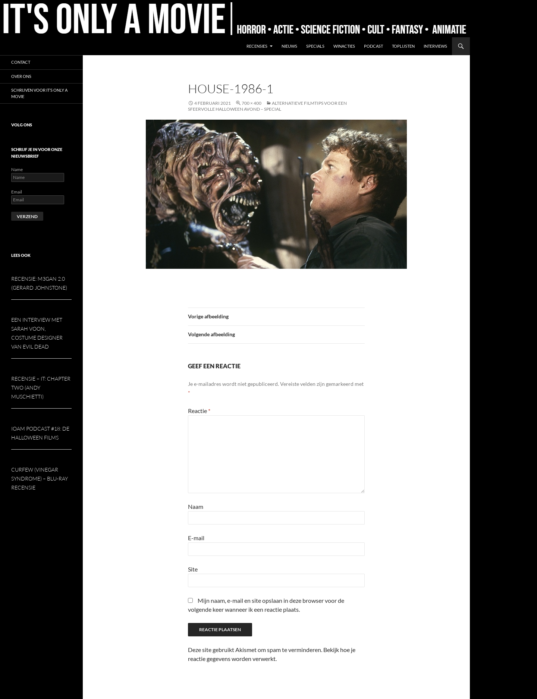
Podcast (373, 46)
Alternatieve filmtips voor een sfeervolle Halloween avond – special (267, 106)
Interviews (435, 46)
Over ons (21, 76)
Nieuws (289, 46)
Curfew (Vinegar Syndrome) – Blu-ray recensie (39, 478)
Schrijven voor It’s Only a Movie (39, 93)
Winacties (344, 46)
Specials (315, 46)
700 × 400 (251, 103)
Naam (195, 506)
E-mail (196, 537)
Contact (20, 62)
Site (193, 569)
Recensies (256, 46)
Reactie (199, 410)
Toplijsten (403, 46)
